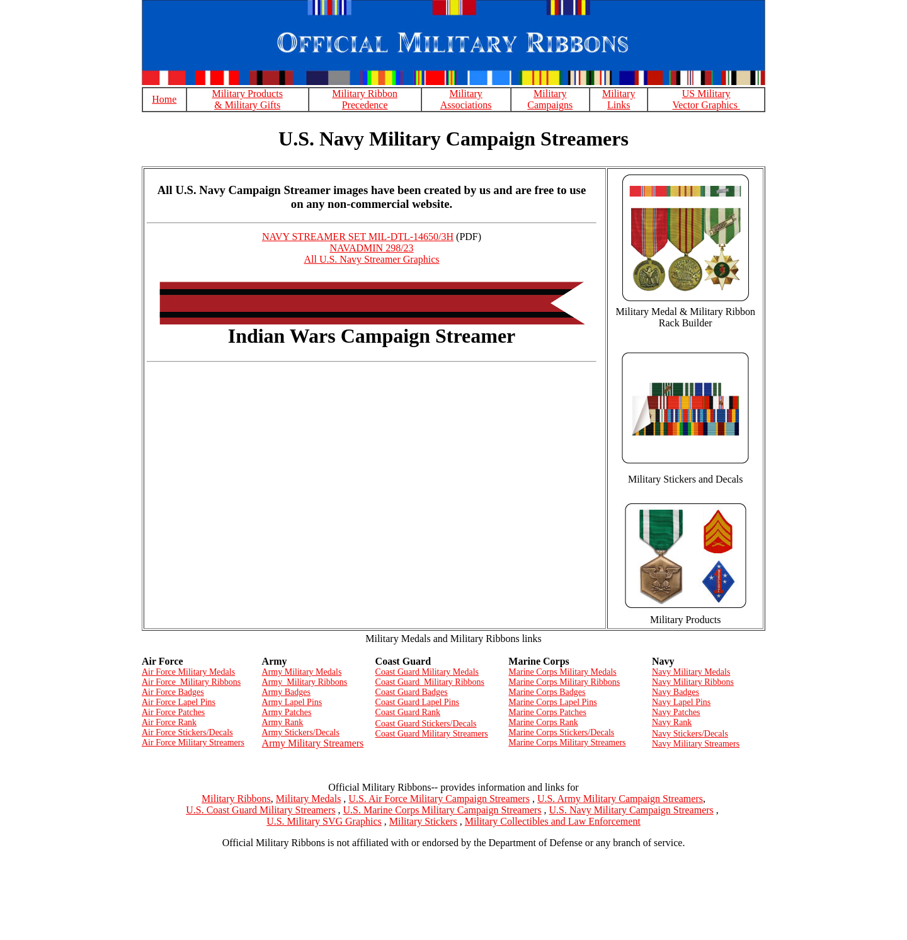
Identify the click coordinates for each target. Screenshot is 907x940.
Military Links (618, 99)
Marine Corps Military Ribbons (564, 682)
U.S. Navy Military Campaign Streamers (631, 810)
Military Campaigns (550, 99)
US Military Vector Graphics (706, 99)
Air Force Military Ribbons (191, 682)
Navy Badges (675, 692)
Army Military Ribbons (305, 682)
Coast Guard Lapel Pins (417, 702)
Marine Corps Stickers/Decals (561, 732)
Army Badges (286, 692)
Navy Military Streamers (695, 743)
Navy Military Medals (691, 672)
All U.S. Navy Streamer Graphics (371, 259)
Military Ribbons (236, 798)
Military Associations (466, 99)
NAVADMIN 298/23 (371, 248)
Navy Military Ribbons (693, 682)
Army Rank (283, 722)
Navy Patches (676, 712)
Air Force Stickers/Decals (187, 732)
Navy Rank (672, 722)
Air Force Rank (169, 722)
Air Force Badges (173, 692)
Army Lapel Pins (292, 702)
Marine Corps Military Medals (562, 672)
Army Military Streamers (313, 743)
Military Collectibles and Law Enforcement (553, 821)
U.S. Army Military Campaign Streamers (620, 798)
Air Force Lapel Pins (178, 702)
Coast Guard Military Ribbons (429, 682)
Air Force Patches (173, 712)
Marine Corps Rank (543, 722)
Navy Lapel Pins (681, 702)
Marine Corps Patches (547, 712)
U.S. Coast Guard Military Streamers (260, 810)
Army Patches (287, 712)
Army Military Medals (302, 672)
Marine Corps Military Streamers (566, 742)
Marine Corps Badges (546, 692)
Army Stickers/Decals (300, 732)
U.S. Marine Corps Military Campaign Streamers (442, 810)
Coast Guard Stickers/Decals (426, 723)
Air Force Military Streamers (193, 742)
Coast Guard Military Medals (427, 672)
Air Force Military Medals (188, 672)
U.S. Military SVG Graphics (324, 821)
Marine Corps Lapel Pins (552, 702)
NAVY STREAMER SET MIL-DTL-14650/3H (358, 236)
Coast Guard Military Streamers (431, 733)
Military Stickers (423, 821)
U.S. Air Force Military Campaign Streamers (439, 798)
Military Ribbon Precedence (364, 99)
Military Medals (308, 798)
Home (164, 99)
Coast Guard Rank (407, 712)
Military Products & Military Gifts (247, 99)
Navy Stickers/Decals (690, 733)
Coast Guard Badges (411, 692)
